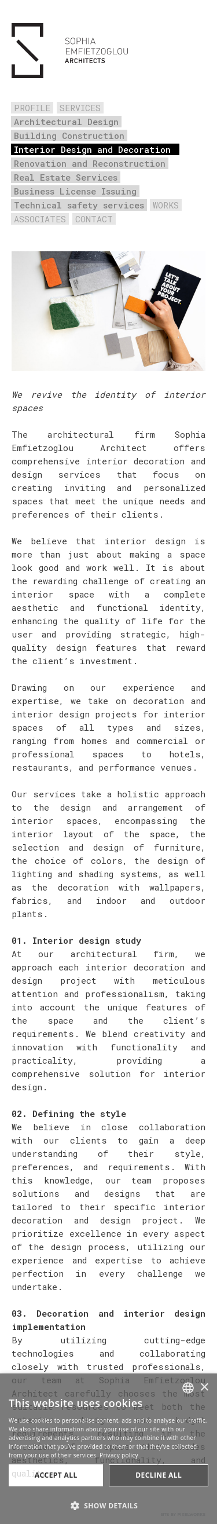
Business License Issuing (75, 191)
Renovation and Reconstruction (89, 163)
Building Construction (69, 135)
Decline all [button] (158, 1475)
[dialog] (108, 1448)
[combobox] (188, 1388)
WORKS (166, 205)
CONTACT (94, 219)
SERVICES (80, 107)
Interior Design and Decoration (92, 149)
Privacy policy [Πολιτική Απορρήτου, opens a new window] (119, 1455)
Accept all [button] (56, 1475)
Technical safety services (79, 205)
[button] (108, 1505)
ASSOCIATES (40, 219)
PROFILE (32, 107)
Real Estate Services (65, 177)
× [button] (204, 1387)
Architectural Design (66, 121)
